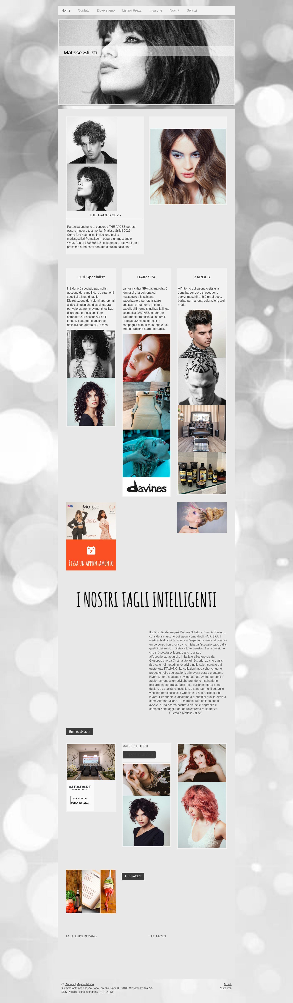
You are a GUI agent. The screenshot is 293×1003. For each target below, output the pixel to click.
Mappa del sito (85, 984)
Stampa (68, 984)
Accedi (228, 984)
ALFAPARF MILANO (139, 754)
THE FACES (133, 876)
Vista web (226, 988)
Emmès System (79, 731)
